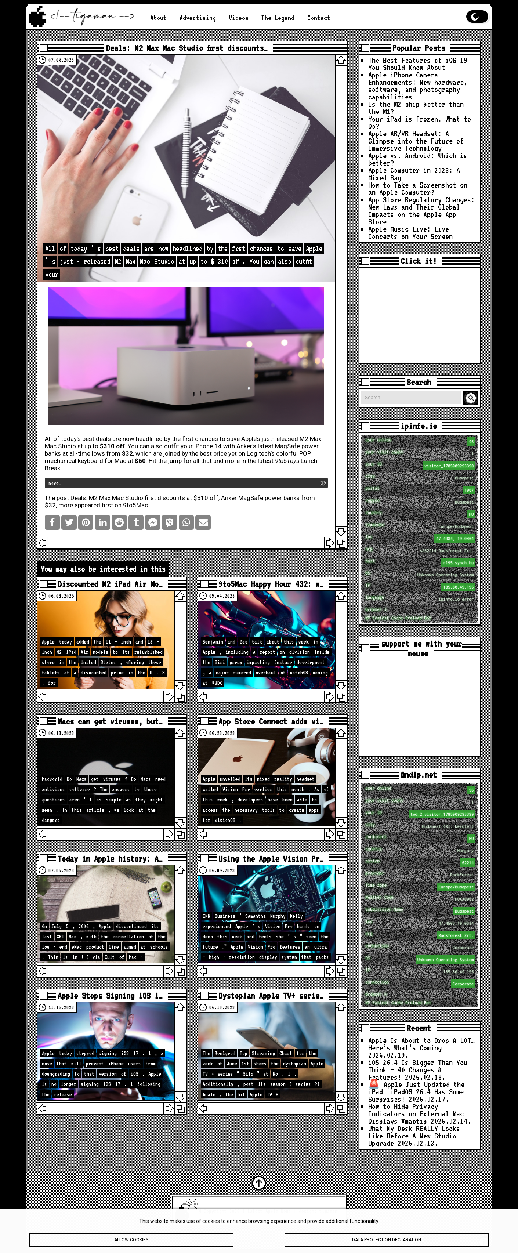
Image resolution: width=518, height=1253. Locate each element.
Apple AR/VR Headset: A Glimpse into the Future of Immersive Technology (416, 141)
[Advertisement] (419, 315)
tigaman (328, 1211)
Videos (239, 18)
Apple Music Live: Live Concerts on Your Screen (410, 232)
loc (420, 538)
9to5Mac (135, 505)
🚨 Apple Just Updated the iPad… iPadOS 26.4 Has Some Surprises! (416, 1092)
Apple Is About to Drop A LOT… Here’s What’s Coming (421, 1044)
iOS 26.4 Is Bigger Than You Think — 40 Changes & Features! (417, 1070)
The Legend (277, 18)
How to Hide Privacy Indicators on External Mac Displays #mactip (416, 1114)
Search (472, 398)
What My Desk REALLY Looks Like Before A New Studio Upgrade (414, 1136)
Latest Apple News (269, 1211)
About (158, 18)
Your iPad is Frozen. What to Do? (419, 122)
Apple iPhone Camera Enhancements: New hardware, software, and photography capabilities (417, 85)
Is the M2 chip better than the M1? (416, 107)
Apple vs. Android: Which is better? (417, 159)
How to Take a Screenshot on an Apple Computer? (417, 188)
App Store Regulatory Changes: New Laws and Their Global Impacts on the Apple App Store (421, 210)
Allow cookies (131, 1244)
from (119, 453)
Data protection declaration (386, 1244)
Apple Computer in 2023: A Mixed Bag (414, 174)
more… (54, 483)
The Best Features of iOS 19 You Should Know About (417, 63)
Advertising (198, 18)
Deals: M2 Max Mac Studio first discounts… (187, 48)
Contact (318, 18)
